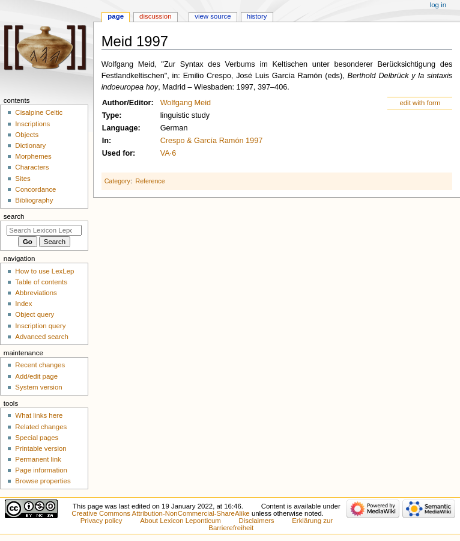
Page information (41, 470)
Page (115, 16)
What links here (38, 415)
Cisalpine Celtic (38, 112)
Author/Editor (126, 103)
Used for (117, 153)
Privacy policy (101, 520)
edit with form (419, 102)
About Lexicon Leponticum (180, 520)
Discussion (155, 16)
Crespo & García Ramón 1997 (211, 140)
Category (117, 181)
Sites (22, 178)
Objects (26, 134)
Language (120, 128)
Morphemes (33, 156)
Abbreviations (35, 292)
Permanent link (38, 459)
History (257, 16)
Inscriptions (32, 123)
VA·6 (168, 153)
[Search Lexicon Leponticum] (44, 230)
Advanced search (41, 336)
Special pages (36, 437)
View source (213, 16)
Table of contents (41, 282)
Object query (34, 314)
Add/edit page (36, 376)
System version (38, 387)
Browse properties (42, 480)
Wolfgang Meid (185, 103)
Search (14, 216)
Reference (150, 181)
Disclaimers (256, 520)
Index (23, 303)
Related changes (41, 426)
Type (111, 115)
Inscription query (40, 325)
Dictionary (30, 145)
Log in (438, 4)
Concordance (35, 189)
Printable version (40, 448)
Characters (32, 167)
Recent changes (40, 364)
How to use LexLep (44, 271)
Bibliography (34, 200)
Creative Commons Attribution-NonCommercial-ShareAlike (160, 513)
